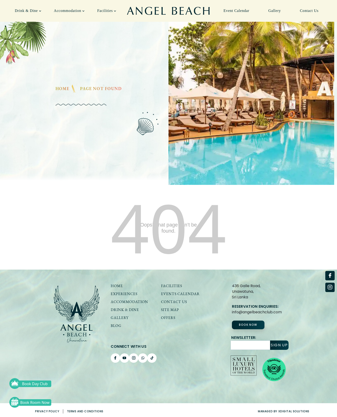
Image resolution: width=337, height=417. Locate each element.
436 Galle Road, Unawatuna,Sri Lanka (246, 291)
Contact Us (309, 11)
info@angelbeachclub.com (257, 312)
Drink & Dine (28, 11)
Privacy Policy (47, 411)
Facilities (106, 11)
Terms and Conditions (85, 411)
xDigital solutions (293, 411)
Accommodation (69, 11)
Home (62, 88)
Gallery (274, 11)
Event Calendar (236, 11)
